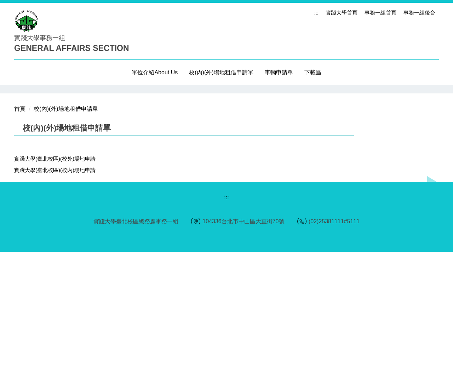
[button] (23, 156)
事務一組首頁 (380, 13)
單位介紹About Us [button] (155, 72)
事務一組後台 (419, 13)
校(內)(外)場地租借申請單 (66, 242)
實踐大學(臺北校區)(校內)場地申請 (55, 303)
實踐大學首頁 (341, 13)
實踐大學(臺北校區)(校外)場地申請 (55, 292)
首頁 (19, 242)
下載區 (312, 72)
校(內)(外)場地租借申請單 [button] (221, 72)
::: (316, 13)
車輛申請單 (279, 72)
